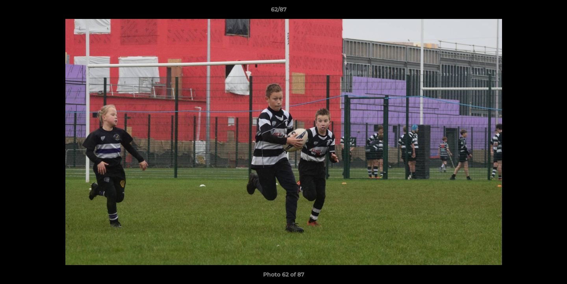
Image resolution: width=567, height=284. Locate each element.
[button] (534, 11)
